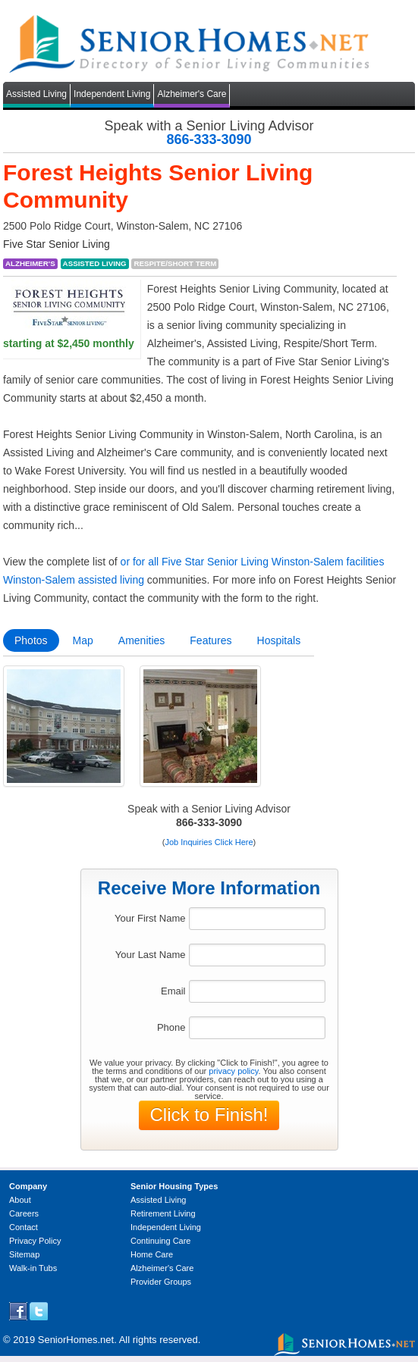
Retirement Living (163, 1213)
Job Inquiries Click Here (209, 842)
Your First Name (150, 918)
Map (83, 640)
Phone (171, 1027)
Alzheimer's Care (191, 94)
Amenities (141, 640)
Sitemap (24, 1254)
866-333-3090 (208, 139)
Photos (31, 640)
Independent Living (112, 94)
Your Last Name (150, 954)
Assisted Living (36, 94)
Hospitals (279, 640)
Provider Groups (160, 1281)
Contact (23, 1227)
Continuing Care (160, 1240)
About (20, 1199)
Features (210, 640)
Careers (24, 1213)
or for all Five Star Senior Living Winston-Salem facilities (253, 562)
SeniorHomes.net (76, 1339)
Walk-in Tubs (33, 1268)
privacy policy (233, 1071)
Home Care (151, 1254)
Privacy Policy (35, 1240)
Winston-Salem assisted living (73, 580)
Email (173, 991)
